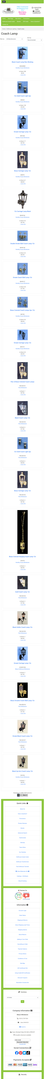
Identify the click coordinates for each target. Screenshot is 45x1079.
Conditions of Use (22, 958)
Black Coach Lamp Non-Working (22, 62)
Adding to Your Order (22, 939)
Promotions (26, 18)
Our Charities (22, 852)
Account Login (22, 910)
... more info (22, 75)
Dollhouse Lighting (11, 29)
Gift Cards (25, 21)
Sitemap (22, 842)
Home (3, 18)
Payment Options (22, 949)
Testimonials (22, 837)
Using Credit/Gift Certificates (22, 973)
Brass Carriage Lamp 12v (22, 171)
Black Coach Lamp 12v (22, 418)
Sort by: (29, 37)
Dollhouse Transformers (22, 861)
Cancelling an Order (22, 944)
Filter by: (2, 39)
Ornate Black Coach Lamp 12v (22, 736)
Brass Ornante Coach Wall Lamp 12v (22, 700)
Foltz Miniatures (22, 387)
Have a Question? (35, 21)
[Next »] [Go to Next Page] (25, 795)
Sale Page (10, 18)
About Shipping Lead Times (22, 925)
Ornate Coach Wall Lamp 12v (22, 277)
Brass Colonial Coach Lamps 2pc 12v (22, 310)
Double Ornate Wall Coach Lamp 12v (22, 243)
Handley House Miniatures (22, 68)
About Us (22, 809)
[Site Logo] (8, 10)
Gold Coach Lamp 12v (22, 592)
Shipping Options (22, 929)
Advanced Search (22, 833)
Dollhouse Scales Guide (8, 21)
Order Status (22, 915)
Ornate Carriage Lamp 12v (22, 132)
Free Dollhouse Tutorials (22, 866)
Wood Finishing (22, 881)
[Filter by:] (14, 39)
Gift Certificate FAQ (23, 968)
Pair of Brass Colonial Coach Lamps (22, 382)
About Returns (22, 934)
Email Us (22, 1027)
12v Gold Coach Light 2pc (22, 96)
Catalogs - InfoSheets (22, 876)
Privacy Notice (22, 953)
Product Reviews (22, 823)
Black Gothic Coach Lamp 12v (22, 627)
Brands (19, 21)
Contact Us (5, 24)
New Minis (18, 18)
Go (22, 1001)
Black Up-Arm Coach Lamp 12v (22, 771)
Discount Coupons (22, 977)
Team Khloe (22, 847)
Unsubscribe (22, 1044)
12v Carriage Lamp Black (22, 211)
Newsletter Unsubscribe (22, 982)
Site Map (22, 963)
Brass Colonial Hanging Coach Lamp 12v (22, 556)
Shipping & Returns (22, 920)
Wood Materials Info (22, 871)
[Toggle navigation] (4, 2)
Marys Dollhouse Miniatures (22, 669)
